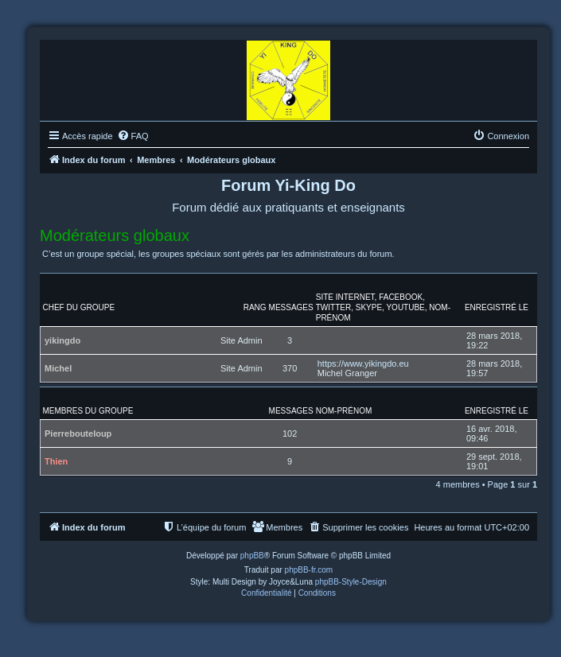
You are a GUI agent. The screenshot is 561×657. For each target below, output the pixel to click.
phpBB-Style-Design (351, 581)
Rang (255, 307)
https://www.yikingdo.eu (363, 363)
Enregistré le (496, 307)
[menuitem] (133, 136)
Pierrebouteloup (78, 433)
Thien (56, 461)
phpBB (252, 555)
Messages (291, 307)
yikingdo (62, 340)
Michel (58, 368)
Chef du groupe (79, 307)
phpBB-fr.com (309, 570)
